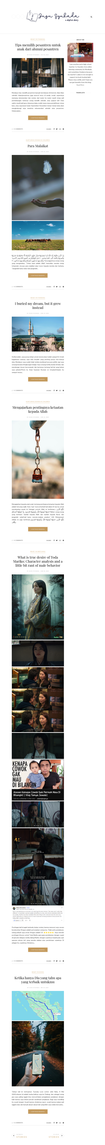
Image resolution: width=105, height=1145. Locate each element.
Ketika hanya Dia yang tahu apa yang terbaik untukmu (37, 980)
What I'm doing (38, 972)
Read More (80, 85)
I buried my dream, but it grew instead (38, 305)
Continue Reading (38, 118)
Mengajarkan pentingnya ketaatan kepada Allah (37, 409)
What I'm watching (37, 551)
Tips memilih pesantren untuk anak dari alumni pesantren (38, 47)
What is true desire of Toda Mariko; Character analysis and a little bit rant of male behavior (37, 561)
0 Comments (18, 129)
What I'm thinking (38, 39)
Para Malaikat (38, 146)
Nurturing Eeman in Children (38, 140)
